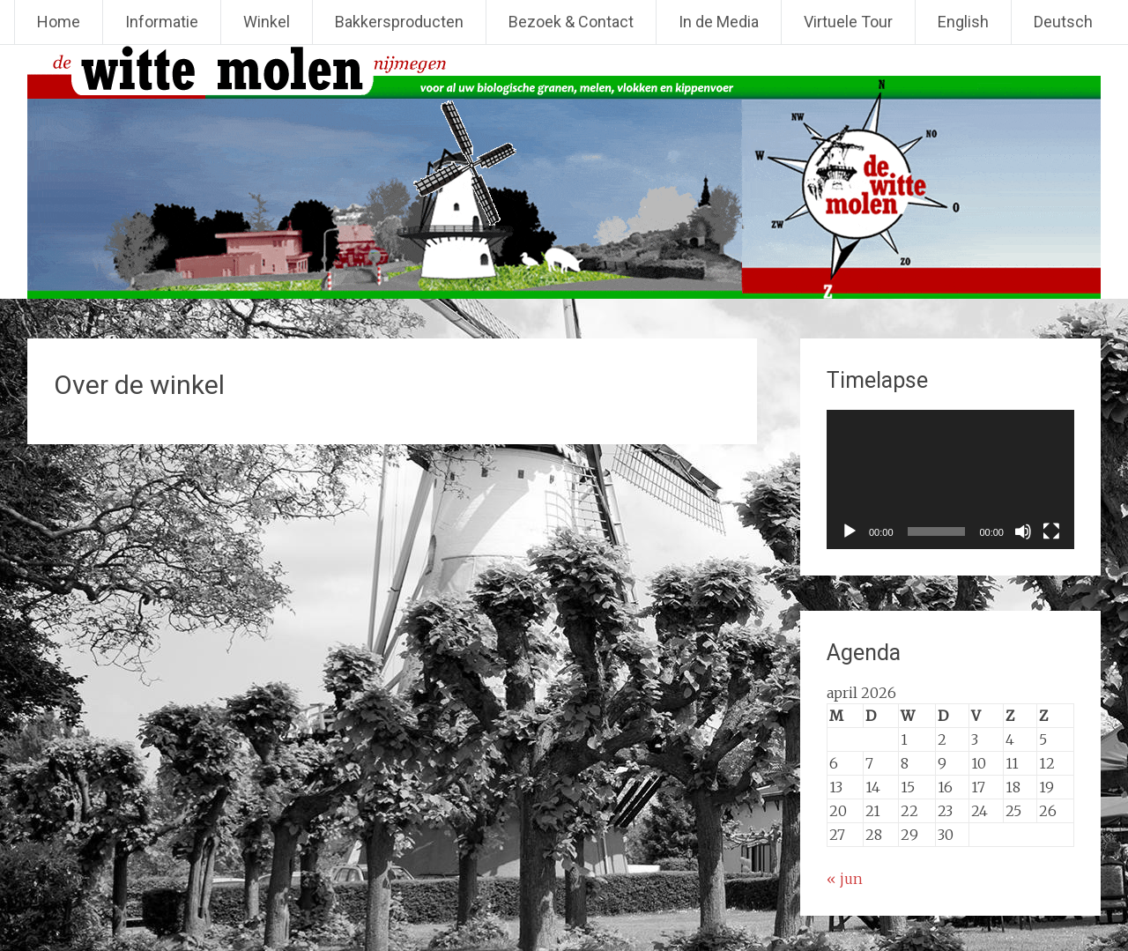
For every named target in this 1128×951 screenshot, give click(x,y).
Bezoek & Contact (571, 21)
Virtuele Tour (848, 21)
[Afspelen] (849, 531)
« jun (845, 879)
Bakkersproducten (399, 21)
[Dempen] (1023, 531)
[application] (950, 479)
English (963, 21)
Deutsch (1063, 21)
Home (58, 21)
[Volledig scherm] (1051, 531)
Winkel (266, 21)
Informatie (161, 21)
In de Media (719, 21)
